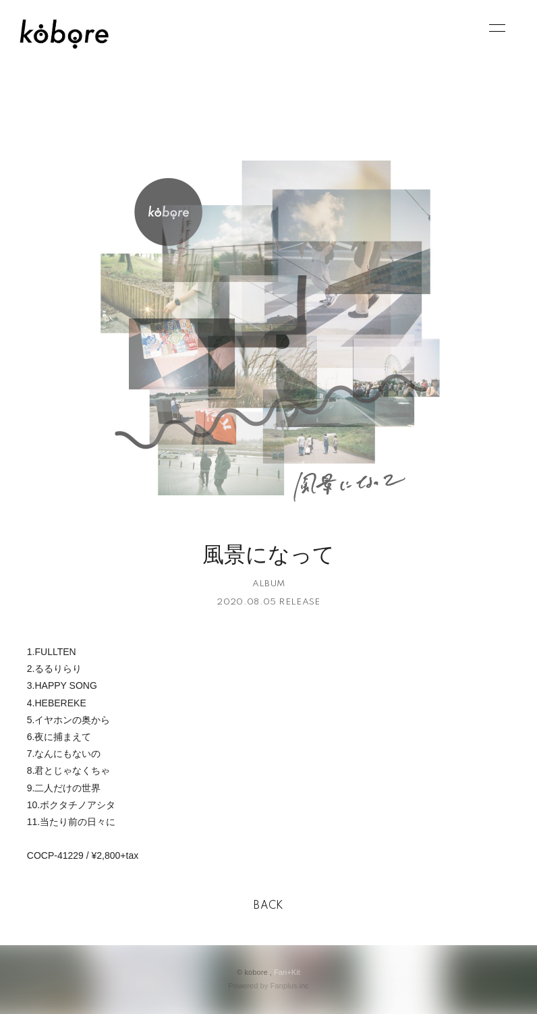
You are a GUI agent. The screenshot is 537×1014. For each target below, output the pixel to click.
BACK (268, 906)
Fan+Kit (287, 972)
